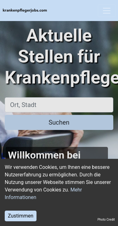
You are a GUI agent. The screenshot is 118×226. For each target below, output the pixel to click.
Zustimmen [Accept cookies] (20, 216)
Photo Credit (106, 219)
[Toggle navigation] (106, 10)
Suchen (58, 122)
